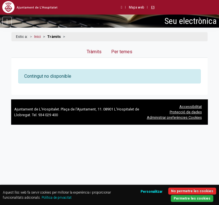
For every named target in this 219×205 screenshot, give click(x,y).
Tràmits (94, 51)
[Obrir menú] (7, 21)
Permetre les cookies (192, 198)
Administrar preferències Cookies (174, 117)
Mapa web (136, 7)
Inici (37, 36)
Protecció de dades (186, 112)
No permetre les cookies (192, 191)
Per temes (121, 51)
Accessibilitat (190, 106)
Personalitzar (152, 192)
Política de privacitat (57, 198)
